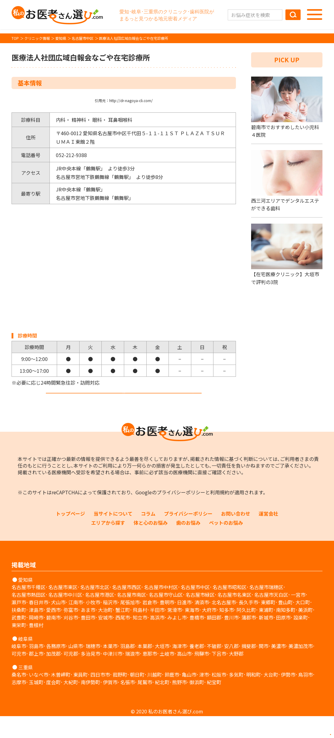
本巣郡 (145, 667)
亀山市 (189, 696)
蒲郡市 (248, 639)
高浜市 (157, 639)
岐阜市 (19, 667)
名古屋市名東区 (234, 616)
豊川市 (231, 639)
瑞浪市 (132, 675)
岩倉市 (149, 624)
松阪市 (219, 696)
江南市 (75, 624)
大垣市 (162, 667)
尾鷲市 (145, 704)
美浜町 (305, 631)
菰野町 (120, 696)
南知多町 (285, 631)
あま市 (88, 631)
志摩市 (19, 704)
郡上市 (36, 675)
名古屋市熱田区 (29, 616)
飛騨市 (201, 675)
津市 (204, 696)
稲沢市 (110, 624)
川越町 (154, 696)
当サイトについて (113, 535)
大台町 (271, 696)
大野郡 (236, 675)
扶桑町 (19, 631)
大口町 (302, 624)
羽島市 (36, 667)
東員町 (80, 696)
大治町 (105, 631)
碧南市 (53, 639)
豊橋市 (196, 639)
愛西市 (53, 631)
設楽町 (300, 639)
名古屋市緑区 (200, 616)
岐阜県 (25, 660)
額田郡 (214, 639)
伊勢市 (288, 696)
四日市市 (100, 696)
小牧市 (93, 624)
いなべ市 (38, 696)
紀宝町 (214, 704)
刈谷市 (70, 639)
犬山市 (58, 624)
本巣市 (110, 667)
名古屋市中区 (195, 609)
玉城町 (36, 704)
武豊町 (19, 639)
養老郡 (196, 667)
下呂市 (219, 675)
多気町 (236, 696)
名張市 (127, 704)
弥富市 (70, 631)
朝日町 (137, 696)
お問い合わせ (235, 535)
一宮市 (298, 616)
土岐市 (167, 675)
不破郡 (214, 667)
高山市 (184, 675)
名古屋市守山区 (166, 616)
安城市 (105, 639)
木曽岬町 (60, 696)
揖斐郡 (248, 667)
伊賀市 (110, 704)
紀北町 (162, 704)
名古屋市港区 (99, 616)
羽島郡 (127, 667)
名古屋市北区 (94, 609)
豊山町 (285, 624)
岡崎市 (36, 639)
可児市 (19, 675)
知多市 (226, 631)
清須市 (201, 624)
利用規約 (220, 514)
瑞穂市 (93, 667)
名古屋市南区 (131, 616)
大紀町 (70, 704)
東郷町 (268, 624)
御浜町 (196, 704)
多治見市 (90, 675)
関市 (263, 667)
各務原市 (56, 667)
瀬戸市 (19, 624)
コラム (148, 535)
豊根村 (36, 646)
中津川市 (112, 675)
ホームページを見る (124, 403)
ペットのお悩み (226, 544)
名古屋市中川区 (65, 616)
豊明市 (167, 624)
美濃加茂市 (300, 667)
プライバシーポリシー (181, 514)
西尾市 (122, 639)
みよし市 (177, 639)
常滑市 (174, 631)
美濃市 (278, 667)
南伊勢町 (90, 704)
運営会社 (268, 535)
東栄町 (19, 646)
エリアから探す (108, 544)
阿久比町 (246, 631)
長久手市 (248, 624)
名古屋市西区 (126, 609)
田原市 (283, 639)
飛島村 (140, 631)
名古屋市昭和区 (230, 609)
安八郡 (231, 667)
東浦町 (266, 631)
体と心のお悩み (151, 544)
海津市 (179, 667)
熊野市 (179, 704)
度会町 (53, 704)
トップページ (70, 535)
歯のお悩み (188, 544)
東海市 (192, 631)
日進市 (184, 624)
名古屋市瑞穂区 (266, 609)
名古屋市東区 (62, 609)
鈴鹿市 (172, 696)
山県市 (75, 667)
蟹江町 (122, 631)
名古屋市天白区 (271, 616)
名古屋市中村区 (161, 609)
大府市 (209, 631)
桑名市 (19, 696)
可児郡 (70, 675)
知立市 (140, 639)
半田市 (157, 631)
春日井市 (38, 624)
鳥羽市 (305, 696)
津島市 (36, 631)
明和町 (253, 696)
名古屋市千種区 (29, 609)
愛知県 (25, 601)
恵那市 (149, 675)
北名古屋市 (224, 624)
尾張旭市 (130, 624)
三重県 (25, 689)
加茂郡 (53, 675)
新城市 (266, 639)
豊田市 (88, 639)
